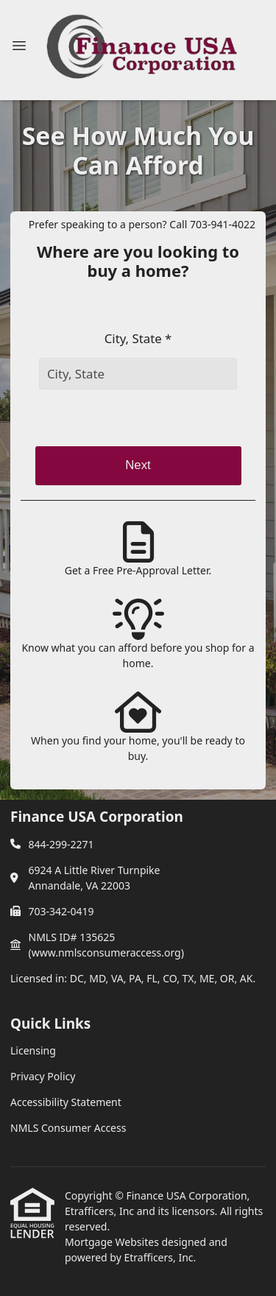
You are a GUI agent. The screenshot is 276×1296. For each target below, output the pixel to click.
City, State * (138, 338)
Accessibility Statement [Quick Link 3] (65, 1102)
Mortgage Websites (113, 1242)
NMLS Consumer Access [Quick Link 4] (68, 1128)
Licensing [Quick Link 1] (33, 1050)
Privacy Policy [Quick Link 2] (42, 1076)
